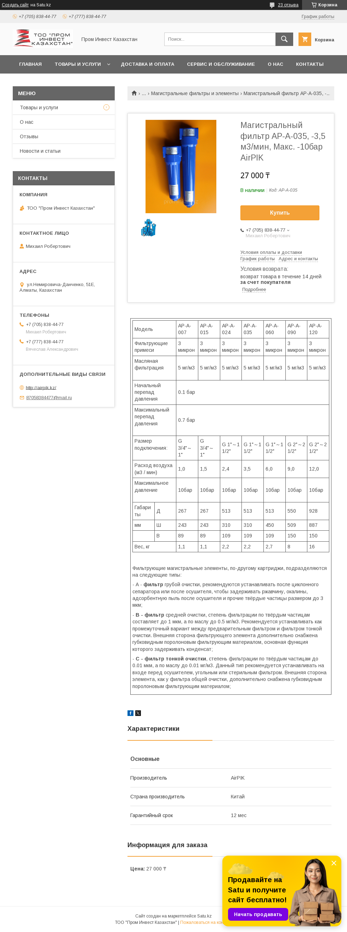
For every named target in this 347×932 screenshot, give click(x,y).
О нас (275, 64)
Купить (280, 213)
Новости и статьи (40, 151)
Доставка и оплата (147, 64)
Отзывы (29, 136)
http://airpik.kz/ (41, 387)
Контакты (310, 64)
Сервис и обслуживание (221, 64)
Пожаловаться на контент (206, 922)
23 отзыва (288, 4)
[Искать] (284, 39)
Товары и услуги (78, 64)
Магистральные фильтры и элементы (195, 93)
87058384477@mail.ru (49, 397)
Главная (30, 64)
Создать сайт (15, 4)
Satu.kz (204, 916)
